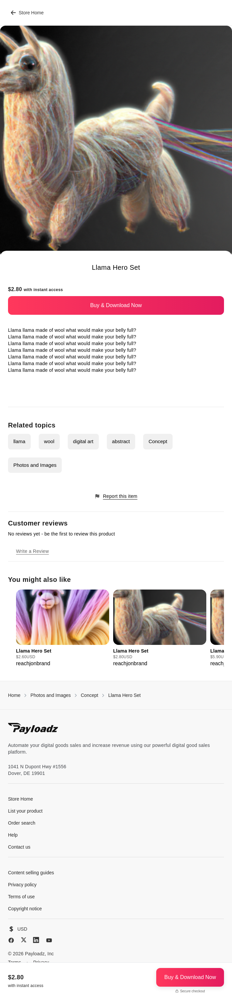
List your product (25, 811)
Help (13, 835)
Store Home (27, 12)
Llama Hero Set (124, 695)
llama (19, 441)
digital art (83, 441)
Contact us (19, 847)
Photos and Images (34, 465)
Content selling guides (31, 872)
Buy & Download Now (116, 305)
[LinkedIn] (36, 940)
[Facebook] (11, 940)
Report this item (115, 496)
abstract (121, 441)
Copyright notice (25, 908)
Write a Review (32, 551)
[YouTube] (49, 940)
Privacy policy (22, 884)
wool (49, 441)
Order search (21, 823)
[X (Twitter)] (23, 940)
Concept (158, 441)
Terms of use (21, 896)
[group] (62, 629)
